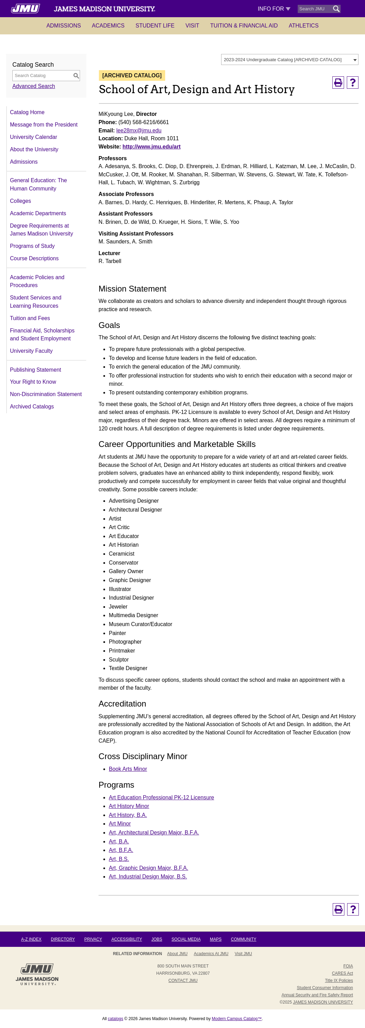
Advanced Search (33, 86)
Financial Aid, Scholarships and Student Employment (42, 335)
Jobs (156, 939)
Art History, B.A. (128, 815)
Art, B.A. (119, 841)
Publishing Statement (35, 370)
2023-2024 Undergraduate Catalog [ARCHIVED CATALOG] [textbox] (283, 59)
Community (243, 939)
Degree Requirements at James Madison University (41, 230)
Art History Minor (129, 806)
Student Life (155, 26)
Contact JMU (183, 980)
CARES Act (342, 973)
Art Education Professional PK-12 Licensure (161, 797)
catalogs (115, 1018)
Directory (63, 939)
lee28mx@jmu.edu (139, 130)
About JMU (177, 953)
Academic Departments (38, 213)
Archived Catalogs (32, 406)
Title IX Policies (339, 980)
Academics (108, 26)
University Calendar (33, 137)
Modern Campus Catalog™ (237, 1018)
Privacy (93, 939)
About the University (34, 149)
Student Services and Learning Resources (35, 302)
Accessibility (126, 939)
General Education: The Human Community (38, 184)
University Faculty (31, 351)
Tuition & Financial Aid (244, 26)
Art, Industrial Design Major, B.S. (148, 876)
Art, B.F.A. (121, 850)
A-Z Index (31, 939)
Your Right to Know (33, 382)
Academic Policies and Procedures (37, 281)
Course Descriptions (34, 258)
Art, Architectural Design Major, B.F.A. (154, 832)
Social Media (186, 939)
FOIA (348, 966)
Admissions (63, 26)
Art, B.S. (119, 859)
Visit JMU (243, 953)
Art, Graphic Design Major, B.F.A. (148, 868)
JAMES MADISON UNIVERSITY (323, 1002)
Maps (215, 939)
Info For (274, 9)
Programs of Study (32, 246)
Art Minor (120, 824)
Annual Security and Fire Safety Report (317, 995)
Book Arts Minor (128, 769)
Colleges (20, 201)
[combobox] (289, 59)
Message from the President (44, 125)
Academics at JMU (211, 953)
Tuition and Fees (30, 318)
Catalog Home (27, 112)
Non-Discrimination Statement (46, 394)
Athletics (304, 26)
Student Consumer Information (325, 987)
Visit (192, 26)
